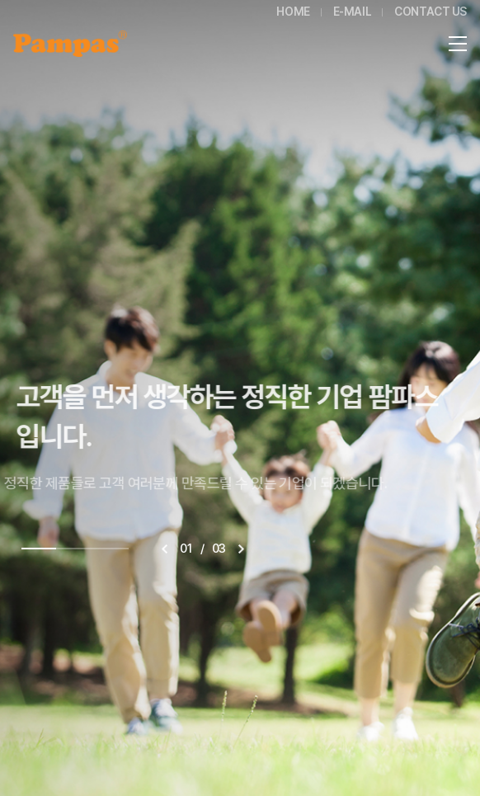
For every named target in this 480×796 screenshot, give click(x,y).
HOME (292, 11)
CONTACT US (430, 11)
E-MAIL (352, 11)
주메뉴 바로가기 (0, 0)
